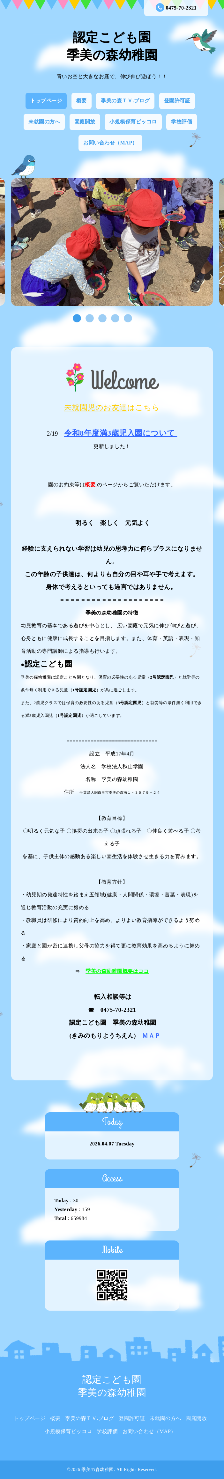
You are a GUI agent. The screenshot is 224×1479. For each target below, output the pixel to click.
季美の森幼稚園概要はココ (117, 971)
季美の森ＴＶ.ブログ (125, 100)
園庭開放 (84, 121)
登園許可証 (177, 100)
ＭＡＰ (151, 1035)
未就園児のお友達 (95, 407)
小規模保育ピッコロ (133, 121)
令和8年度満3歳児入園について (119, 433)
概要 (81, 100)
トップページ (46, 100)
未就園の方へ (44, 121)
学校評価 (181, 121)
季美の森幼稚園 (97, 1469)
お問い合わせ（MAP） (110, 142)
